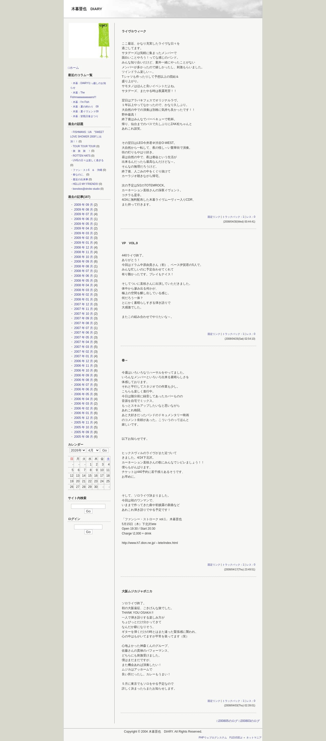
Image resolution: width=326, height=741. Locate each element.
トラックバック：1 (233, 216)
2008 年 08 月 (83, 266)
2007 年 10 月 (83, 313)
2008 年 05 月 (83, 280)
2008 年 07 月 (83, 271)
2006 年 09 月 (83, 375)
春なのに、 (79, 174)
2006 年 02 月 (83, 408)
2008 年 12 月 (83, 247)
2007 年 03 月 (83, 347)
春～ (125, 360)
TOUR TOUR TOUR (84, 146)
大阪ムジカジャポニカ (137, 591)
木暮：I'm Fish (81, 102)
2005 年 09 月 (83, 432)
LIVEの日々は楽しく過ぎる (88, 160)
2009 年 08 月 (83, 209)
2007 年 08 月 (83, 323)
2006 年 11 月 (83, 365)
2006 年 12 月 (83, 361)
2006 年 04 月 (83, 399)
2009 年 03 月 (83, 233)
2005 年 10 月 (83, 427)
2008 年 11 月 (83, 252)
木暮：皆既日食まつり (85, 116)
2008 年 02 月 (83, 294)
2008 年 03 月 (83, 290)
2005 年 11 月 (83, 422)
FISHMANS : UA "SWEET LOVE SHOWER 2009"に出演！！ (87, 137)
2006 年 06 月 (83, 389)
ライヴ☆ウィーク (134, 31)
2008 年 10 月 (83, 257)
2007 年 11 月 (83, 309)
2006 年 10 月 (83, 370)
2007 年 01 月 (83, 356)
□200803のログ (249, 721)
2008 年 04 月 (83, 285)
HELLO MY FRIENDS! (85, 184)
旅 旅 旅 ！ (82, 150)
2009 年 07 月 (83, 214)
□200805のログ (227, 721)
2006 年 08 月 (83, 380)
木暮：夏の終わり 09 (86, 106)
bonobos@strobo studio (86, 188)
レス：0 (250, 216)
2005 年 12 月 (83, 418)
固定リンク (214, 216)
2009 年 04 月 (83, 228)
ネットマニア (254, 737)
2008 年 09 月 (83, 261)
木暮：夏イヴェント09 (86, 111)
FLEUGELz (235, 737)
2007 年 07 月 (83, 328)
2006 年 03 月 (83, 403)
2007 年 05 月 (83, 337)
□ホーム (73, 68)
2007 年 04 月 (83, 342)
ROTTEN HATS (82, 155)
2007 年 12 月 (83, 304)
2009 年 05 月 (83, 224)
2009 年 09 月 (83, 205)
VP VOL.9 (130, 243)
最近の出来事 (80, 179)
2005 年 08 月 (83, 436)
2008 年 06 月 (83, 276)
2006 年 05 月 (83, 394)
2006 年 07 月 (83, 385)
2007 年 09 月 (83, 318)
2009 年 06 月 (83, 219)
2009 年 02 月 (83, 238)
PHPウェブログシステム (213, 737)
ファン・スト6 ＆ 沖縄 (87, 170)
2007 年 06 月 (83, 332)
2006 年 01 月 (83, 413)
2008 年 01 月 (83, 299)
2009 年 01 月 (83, 242)
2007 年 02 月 (83, 351)
